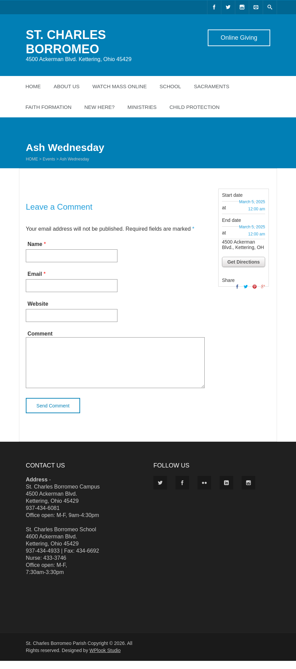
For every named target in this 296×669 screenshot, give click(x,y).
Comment (40, 334)
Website (37, 304)
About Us (66, 86)
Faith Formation (48, 107)
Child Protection (194, 107)
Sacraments (211, 86)
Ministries (142, 107)
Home (33, 86)
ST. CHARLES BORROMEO (66, 42)
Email (34, 274)
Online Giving (239, 37)
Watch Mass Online (119, 86)
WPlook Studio (105, 658)
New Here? (99, 107)
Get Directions (243, 262)
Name (34, 244)
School (170, 86)
